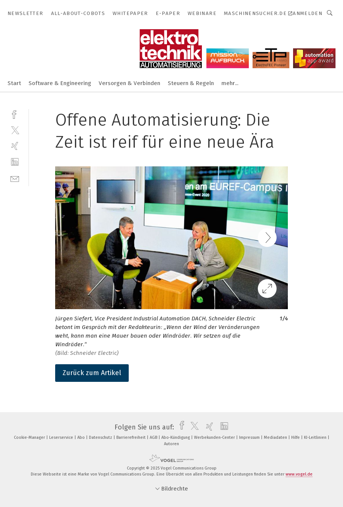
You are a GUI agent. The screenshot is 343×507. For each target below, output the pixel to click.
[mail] (15, 178)
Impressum (250, 437)
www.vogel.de (299, 474)
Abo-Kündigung (176, 437)
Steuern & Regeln (191, 83)
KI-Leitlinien (316, 437)
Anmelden (307, 13)
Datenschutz (101, 437)
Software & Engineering (60, 83)
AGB (154, 437)
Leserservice (61, 437)
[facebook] (15, 113)
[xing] (15, 146)
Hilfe (296, 437)
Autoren (171, 443)
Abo (81, 437)
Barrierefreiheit (131, 437)
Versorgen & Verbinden (129, 83)
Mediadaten (276, 437)
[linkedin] (15, 162)
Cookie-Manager (30, 437)
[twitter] (15, 130)
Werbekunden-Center (215, 437)
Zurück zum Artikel (92, 373)
